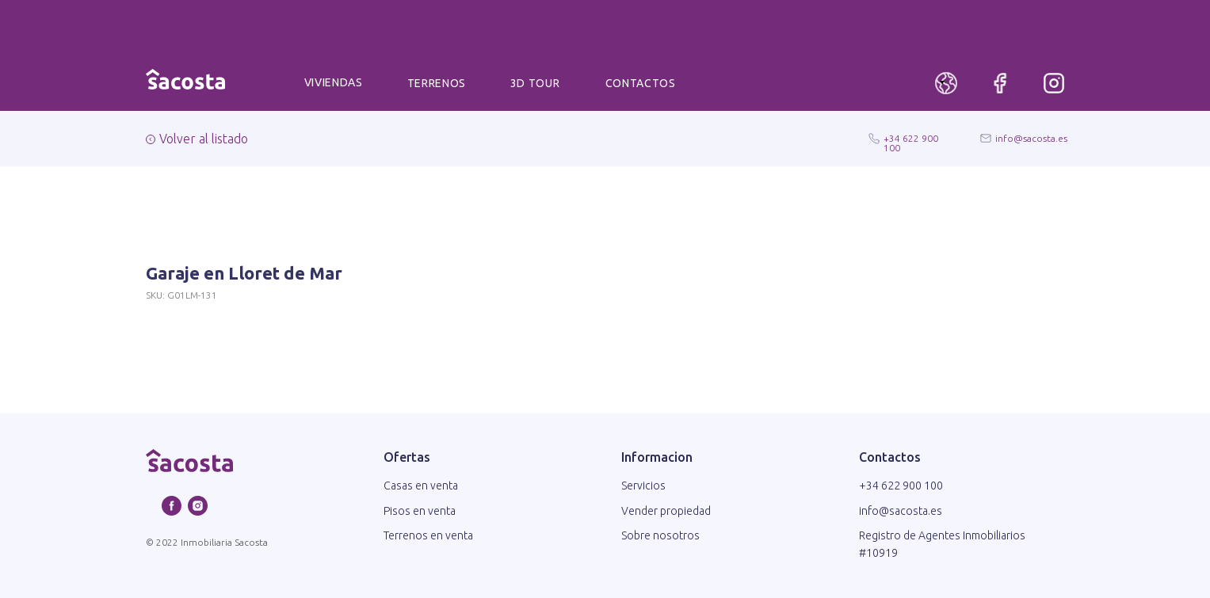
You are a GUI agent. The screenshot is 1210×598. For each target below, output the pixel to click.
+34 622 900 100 (911, 143)
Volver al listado (203, 138)
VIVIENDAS (333, 82)
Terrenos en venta (428, 535)
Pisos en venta (420, 511)
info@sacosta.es (1031, 138)
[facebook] (171, 511)
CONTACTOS (640, 83)
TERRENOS (437, 83)
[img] (1054, 83)
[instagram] (198, 511)
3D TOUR (535, 83)
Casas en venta (421, 485)
